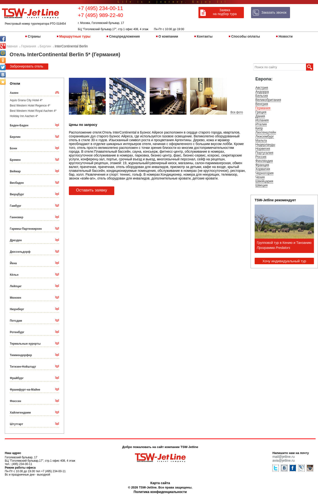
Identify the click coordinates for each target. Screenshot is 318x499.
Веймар (15, 171)
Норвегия (262, 149)
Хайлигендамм (20, 412)
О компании (168, 36)
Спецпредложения (124, 36)
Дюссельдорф (20, 251)
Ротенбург (17, 332)
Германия (262, 108)
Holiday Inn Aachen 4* (24, 116)
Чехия (260, 177)
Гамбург (15, 205)
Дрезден (16, 240)
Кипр (259, 128)
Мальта (261, 140)
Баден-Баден (19, 125)
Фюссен (15, 401)
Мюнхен (15, 297)
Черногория (264, 173)
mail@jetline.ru (283, 457)
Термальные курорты (25, 343)
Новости (286, 36)
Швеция (261, 185)
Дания (260, 116)
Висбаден (17, 183)
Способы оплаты (245, 36)
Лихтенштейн (265, 132)
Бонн (13, 148)
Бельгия (261, 96)
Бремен (15, 160)
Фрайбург (17, 378)
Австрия (261, 88)
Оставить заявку (91, 190)
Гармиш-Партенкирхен (26, 228)
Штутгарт (16, 424)
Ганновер (16, 217)
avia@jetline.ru (283, 460)
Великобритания (268, 100)
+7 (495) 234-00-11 (100, 8)
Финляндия (264, 161)
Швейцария (264, 181)
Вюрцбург (17, 194)
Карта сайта (160, 483)
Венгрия (261, 104)
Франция (262, 165)
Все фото (236, 112)
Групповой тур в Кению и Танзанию (284, 243)
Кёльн (14, 274)
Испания (262, 120)
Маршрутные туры (74, 36)
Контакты (205, 36)
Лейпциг (16, 286)
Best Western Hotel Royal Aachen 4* (33, 110)
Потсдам (16, 320)
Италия (261, 124)
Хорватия (262, 169)
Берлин (15, 137)
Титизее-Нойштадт (23, 366)
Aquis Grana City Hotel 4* (26, 100)
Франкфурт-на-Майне (25, 389)
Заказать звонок (273, 12)
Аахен (14, 93)
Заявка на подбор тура (225, 12)
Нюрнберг (17, 309)
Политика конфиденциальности (160, 492)
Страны (34, 36)
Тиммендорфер (21, 355)
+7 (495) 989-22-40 (100, 15)
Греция (260, 112)
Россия (260, 157)
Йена (13, 263)
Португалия (264, 153)
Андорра (262, 92)
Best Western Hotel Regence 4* (30, 105)
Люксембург (264, 136)
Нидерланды (265, 144)
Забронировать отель (26, 66)
